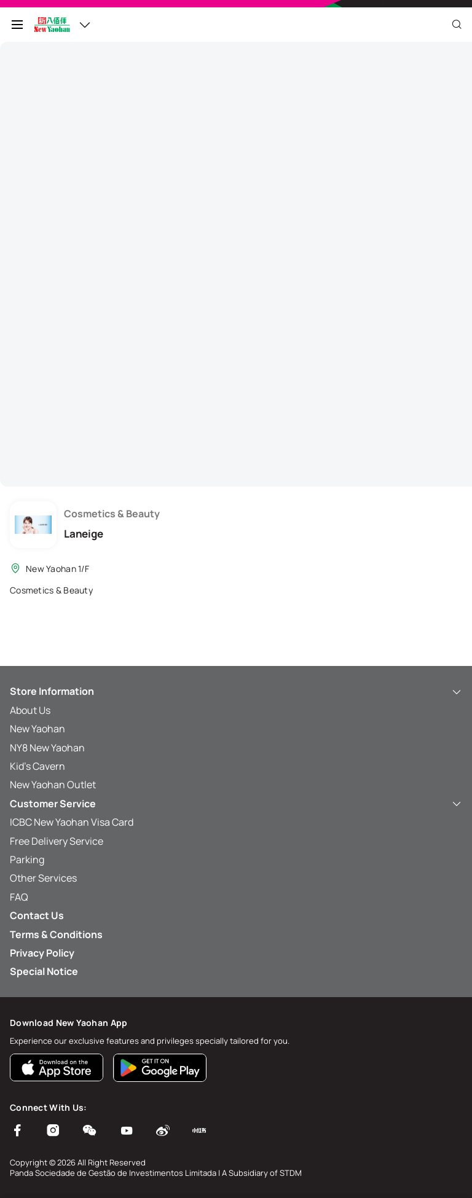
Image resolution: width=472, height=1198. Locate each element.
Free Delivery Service (56, 841)
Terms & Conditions (56, 934)
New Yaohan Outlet (53, 784)
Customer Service (236, 803)
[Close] (456, 24)
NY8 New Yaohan (47, 747)
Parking (27, 859)
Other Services (43, 877)
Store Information (236, 691)
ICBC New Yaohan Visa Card (71, 822)
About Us (30, 710)
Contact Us (37, 915)
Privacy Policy (42, 952)
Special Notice (44, 971)
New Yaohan (37, 728)
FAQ (19, 896)
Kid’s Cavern (37, 766)
